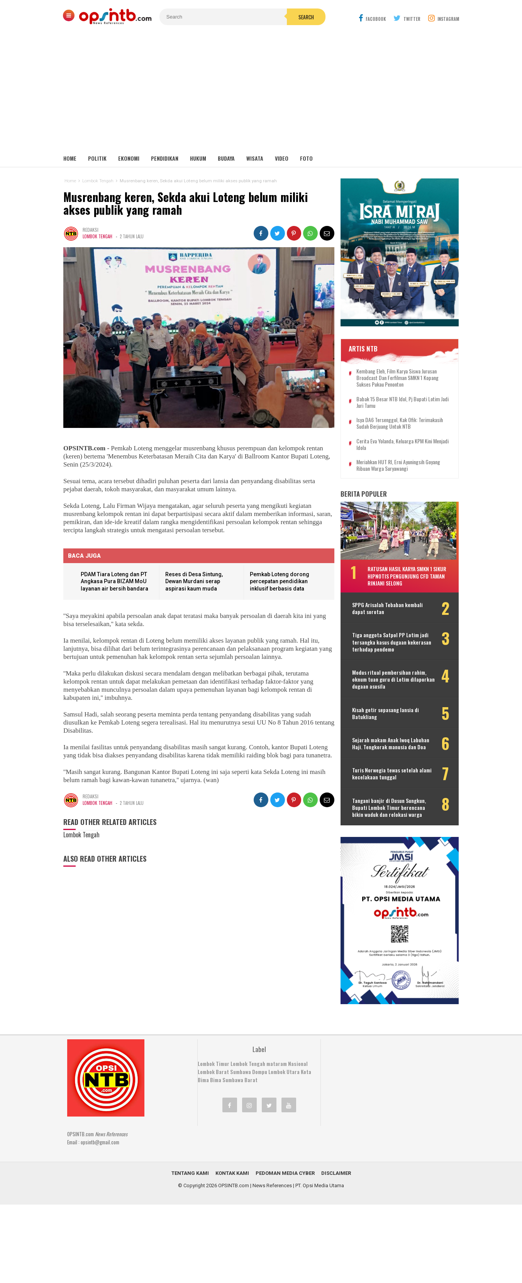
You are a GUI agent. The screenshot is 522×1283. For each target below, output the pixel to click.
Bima (215, 1074)
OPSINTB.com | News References (255, 1179)
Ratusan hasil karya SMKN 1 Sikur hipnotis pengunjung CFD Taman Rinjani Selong (409, 573)
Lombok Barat (213, 1065)
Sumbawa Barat (240, 1074)
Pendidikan (164, 158)
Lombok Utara (284, 1065)
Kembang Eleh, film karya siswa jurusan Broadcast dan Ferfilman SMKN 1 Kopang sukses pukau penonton (400, 375)
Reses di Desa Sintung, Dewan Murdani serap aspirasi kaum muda (194, 581)
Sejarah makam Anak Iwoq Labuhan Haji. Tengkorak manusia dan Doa (393, 740)
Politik (97, 158)
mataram (276, 1057)
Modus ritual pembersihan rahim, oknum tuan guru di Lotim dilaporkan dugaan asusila (391, 676)
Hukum (198, 158)
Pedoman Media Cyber (285, 1167)
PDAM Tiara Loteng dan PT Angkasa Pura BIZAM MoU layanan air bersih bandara (114, 581)
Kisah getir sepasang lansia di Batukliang (387, 710)
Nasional (298, 1057)
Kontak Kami (232, 1167)
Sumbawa (240, 1065)
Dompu (259, 1065)
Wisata (254, 158)
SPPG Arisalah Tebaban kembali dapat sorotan (389, 606)
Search (304, 17)
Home (69, 158)
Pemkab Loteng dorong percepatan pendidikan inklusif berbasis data (279, 581)
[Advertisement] (261, 93)
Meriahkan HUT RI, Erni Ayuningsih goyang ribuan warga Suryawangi (400, 462)
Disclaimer (336, 1167)
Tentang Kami (190, 1167)
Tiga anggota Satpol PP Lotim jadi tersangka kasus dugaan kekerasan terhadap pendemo (394, 639)
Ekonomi (128, 158)
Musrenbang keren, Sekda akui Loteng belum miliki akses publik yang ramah (186, 204)
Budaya (226, 158)
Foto (306, 158)
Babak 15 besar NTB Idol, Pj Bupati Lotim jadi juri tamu (400, 399)
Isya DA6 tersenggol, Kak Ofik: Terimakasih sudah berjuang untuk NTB (402, 420)
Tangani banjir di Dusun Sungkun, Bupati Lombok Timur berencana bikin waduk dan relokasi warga (391, 804)
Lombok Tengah (97, 237)
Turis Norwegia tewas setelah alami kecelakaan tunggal (394, 771)
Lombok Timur (213, 1057)
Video (281, 158)
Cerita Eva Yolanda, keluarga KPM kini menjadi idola (396, 441)
